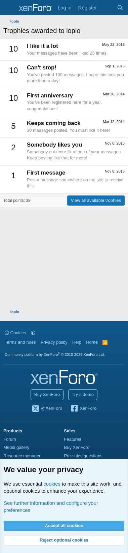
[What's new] (106, 7)
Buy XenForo (47, 394)
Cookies (15, 332)
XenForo (83, 408)
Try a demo (83, 394)
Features (72, 439)
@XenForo (47, 408)
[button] (33, 333)
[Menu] (9, 7)
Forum (9, 439)
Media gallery (16, 447)
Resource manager (22, 455)
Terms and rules (20, 342)
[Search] (120, 7)
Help (76, 342)
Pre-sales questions (83, 455)
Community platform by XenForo (55, 354)
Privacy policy (54, 342)
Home (92, 342)
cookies (51, 484)
